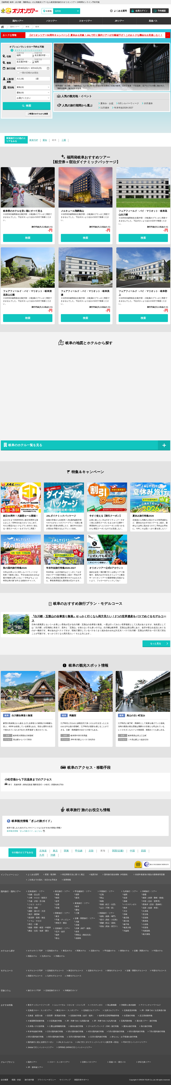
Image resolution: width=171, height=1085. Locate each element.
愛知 (45, 140)
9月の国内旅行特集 (56, 1037)
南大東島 (146, 934)
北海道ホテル (52, 951)
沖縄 (52, 855)
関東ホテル (81, 951)
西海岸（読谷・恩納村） (153, 904)
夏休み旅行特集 (129, 1026)
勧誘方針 (94, 874)
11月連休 (104, 107)
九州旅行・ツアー (130, 891)
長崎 (125, 901)
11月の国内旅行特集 (98, 1037)
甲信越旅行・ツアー (83, 891)
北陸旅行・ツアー (62, 928)
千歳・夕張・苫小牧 (36, 901)
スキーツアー (85, 21)
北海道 (43, 850)
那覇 (144, 894)
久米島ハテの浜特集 (36, 1026)
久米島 (145, 911)
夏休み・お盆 (106, 103)
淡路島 (78, 938)
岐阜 (77, 906)
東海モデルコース (114, 970)
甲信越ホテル (110, 951)
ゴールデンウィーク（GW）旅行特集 (103, 1026)
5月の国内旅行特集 (116, 1031)
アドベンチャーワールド (150, 1005)
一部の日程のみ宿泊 (29, 73)
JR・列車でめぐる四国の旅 (78, 1021)
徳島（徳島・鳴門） (108, 916)
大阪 (77, 922)
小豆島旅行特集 (55, 1021)
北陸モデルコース (95, 970)
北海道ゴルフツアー (91, 1010)
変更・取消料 (50, 874)
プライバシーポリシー (46, 1080)
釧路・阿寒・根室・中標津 (39, 927)
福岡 (125, 894)
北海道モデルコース (55, 970)
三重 (64, 140)
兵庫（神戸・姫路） (83, 928)
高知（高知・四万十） (109, 926)
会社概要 (4, 1080)
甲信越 (78, 850)
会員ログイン (141, 11)
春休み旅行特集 (76, 1026)
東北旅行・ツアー (62, 891)
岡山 (102, 898)
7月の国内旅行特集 (157, 1031)
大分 (125, 911)
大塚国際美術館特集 (36, 1021)
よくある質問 (120, 11)
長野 (77, 894)
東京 (57, 916)
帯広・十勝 (33, 924)
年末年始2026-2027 (123, 107)
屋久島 (126, 921)
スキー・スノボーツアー (59, 1062)
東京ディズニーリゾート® (38, 1005)
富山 (57, 938)
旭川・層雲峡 (34, 914)
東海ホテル (124, 951)
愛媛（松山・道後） (108, 923)
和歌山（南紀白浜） (83, 935)
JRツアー (119, 21)
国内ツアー (17, 21)
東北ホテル (67, 951)
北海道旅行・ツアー (36, 891)
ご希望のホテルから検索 (38, 114)
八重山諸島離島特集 (57, 1026)
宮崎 (125, 914)
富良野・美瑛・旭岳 (36, 918)
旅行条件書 (29, 1080)
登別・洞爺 (33, 908)
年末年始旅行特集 (35, 1031)
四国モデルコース (35, 976)
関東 (66, 850)
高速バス (153, 21)
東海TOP (33, 140)
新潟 (77, 898)
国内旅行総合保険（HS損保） (116, 874)
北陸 (91, 850)
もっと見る (155, 643)
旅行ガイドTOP (34, 990)
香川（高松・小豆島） (109, 920)
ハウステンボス (130, 904)
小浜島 (145, 924)
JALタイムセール (65, 1042)
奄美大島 (127, 927)
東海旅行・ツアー (82, 903)
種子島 (126, 924)
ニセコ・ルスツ (34, 904)
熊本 (125, 908)
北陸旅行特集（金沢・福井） (82, 1016)
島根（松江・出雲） (108, 904)
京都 (77, 925)
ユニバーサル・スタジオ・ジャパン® (69, 1005)
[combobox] (24, 55)
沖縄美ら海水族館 (128, 1005)
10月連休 (148, 103)
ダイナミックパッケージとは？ (28, 50)
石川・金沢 (60, 931)
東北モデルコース (75, 970)
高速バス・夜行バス (117, 1062)
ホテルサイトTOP (35, 951)
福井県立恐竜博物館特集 (109, 1016)
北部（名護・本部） (151, 908)
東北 (55, 850)
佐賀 (125, 898)
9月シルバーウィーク (128, 103)
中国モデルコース (159, 970)
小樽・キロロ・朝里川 (37, 898)
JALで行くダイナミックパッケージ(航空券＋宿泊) (98, 1042)
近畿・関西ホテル (141, 951)
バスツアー (51, 21)
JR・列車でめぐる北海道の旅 (153, 1010)
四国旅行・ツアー (106, 913)
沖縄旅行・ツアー (149, 891)
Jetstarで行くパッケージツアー (41, 1047)
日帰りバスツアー (89, 1062)
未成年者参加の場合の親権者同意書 (150, 874)
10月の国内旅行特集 (77, 1037)
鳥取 (102, 901)
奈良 (77, 931)
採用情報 (67, 880)
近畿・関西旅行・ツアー (85, 918)
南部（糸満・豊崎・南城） (154, 898)
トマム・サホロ (34, 921)
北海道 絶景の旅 (35, 1016)
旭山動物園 (111, 1005)
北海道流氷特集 (130, 1010)
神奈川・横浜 (61, 923)
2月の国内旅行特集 (55, 1031)
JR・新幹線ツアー (35, 1067)
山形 (57, 904)
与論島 (126, 931)
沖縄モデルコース (74, 976)
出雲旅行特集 (129, 1016)
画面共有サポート (81, 1080)
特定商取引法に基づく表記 (73, 874)
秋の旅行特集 (146, 1026)
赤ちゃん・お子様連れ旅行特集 (124, 1037)
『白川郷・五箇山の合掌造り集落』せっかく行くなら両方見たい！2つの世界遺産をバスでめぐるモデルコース (99, 618)
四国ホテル (32, 956)
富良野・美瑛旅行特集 (56, 1016)
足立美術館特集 (146, 1016)
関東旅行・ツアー (62, 913)
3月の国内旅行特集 (75, 1031)
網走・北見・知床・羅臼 (38, 931)
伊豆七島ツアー (144, 1062)
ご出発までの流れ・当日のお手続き (42, 880)
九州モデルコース (54, 976)
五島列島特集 (126, 1021)
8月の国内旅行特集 (36, 1037)
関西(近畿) (118, 850)
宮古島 (145, 914)
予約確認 (162, 11)
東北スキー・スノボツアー (67, 1010)
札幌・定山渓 (34, 894)
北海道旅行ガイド (52, 990)
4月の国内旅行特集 (96, 1031)
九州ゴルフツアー (111, 1010)
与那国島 (146, 931)
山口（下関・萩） (107, 908)
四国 (143, 850)
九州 (41, 855)
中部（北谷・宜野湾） (152, 901)
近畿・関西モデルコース (137, 970)
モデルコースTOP (35, 970)
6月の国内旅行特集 (137, 1031)
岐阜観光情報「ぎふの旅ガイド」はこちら (24, 831)
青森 (57, 894)
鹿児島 (126, 918)
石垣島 (145, 918)
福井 (57, 935)
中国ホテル (158, 951)
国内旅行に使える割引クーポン (41, 1042)
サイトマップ (65, 1080)
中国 (132, 850)
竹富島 (145, 927)
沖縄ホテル (60, 956)
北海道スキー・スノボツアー (40, 1010)
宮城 (57, 908)
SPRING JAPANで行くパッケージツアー (75, 1047)
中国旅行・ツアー (106, 891)
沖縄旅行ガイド (71, 990)
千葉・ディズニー (63, 920)
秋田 (57, 898)
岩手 (57, 901)
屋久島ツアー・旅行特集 (147, 1021)
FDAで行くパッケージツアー (135, 1042)
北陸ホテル (95, 951)
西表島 (145, 921)
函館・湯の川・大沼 (36, 911)
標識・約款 (16, 1080)
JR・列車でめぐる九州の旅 (105, 1021)
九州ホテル (46, 956)
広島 (102, 894)
